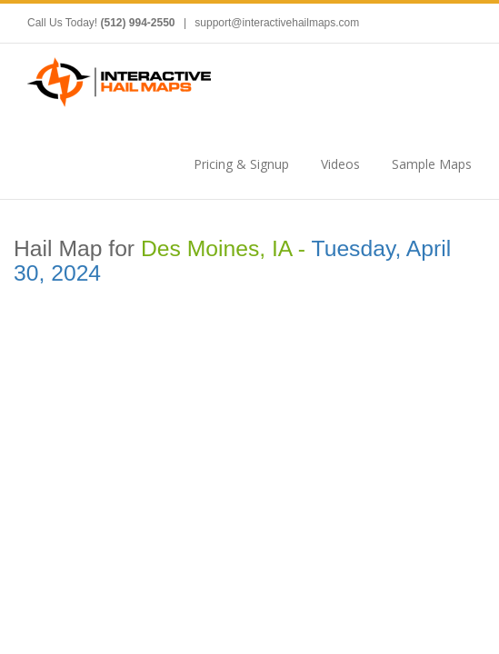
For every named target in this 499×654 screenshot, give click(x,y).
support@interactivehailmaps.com (277, 22)
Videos (340, 164)
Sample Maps (432, 164)
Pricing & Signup (241, 164)
